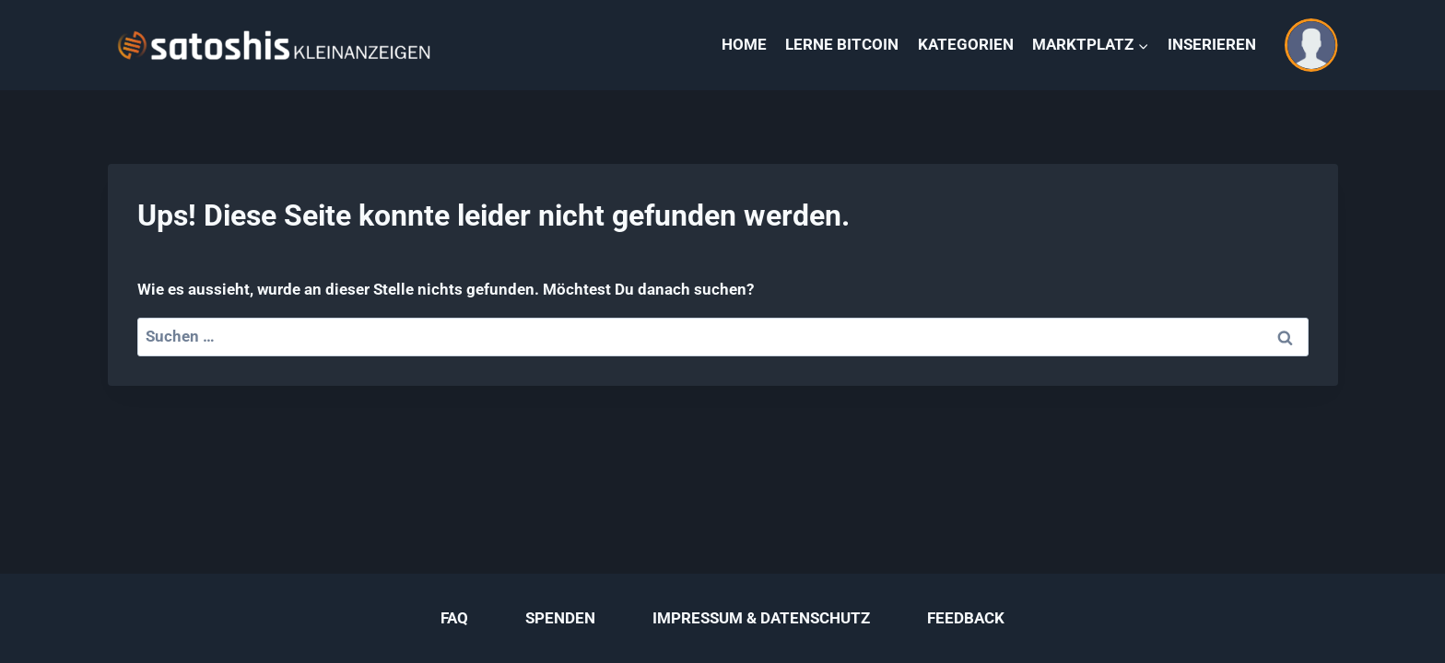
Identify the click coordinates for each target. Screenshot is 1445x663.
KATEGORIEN (966, 44)
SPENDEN (560, 618)
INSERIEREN (1212, 44)
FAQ (454, 618)
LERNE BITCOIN (842, 44)
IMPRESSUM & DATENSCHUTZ (761, 618)
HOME (744, 44)
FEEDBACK (965, 618)
